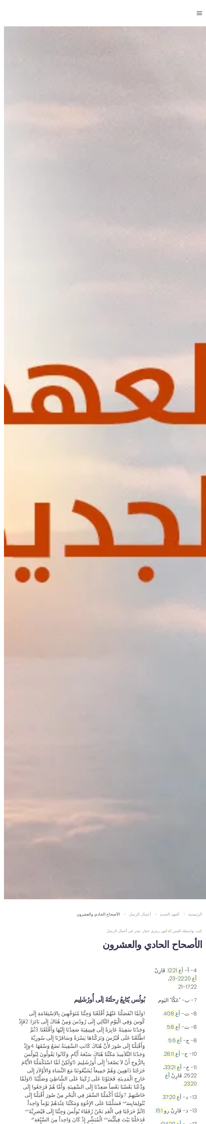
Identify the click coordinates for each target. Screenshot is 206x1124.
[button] (195, 13)
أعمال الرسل (113, 931)
